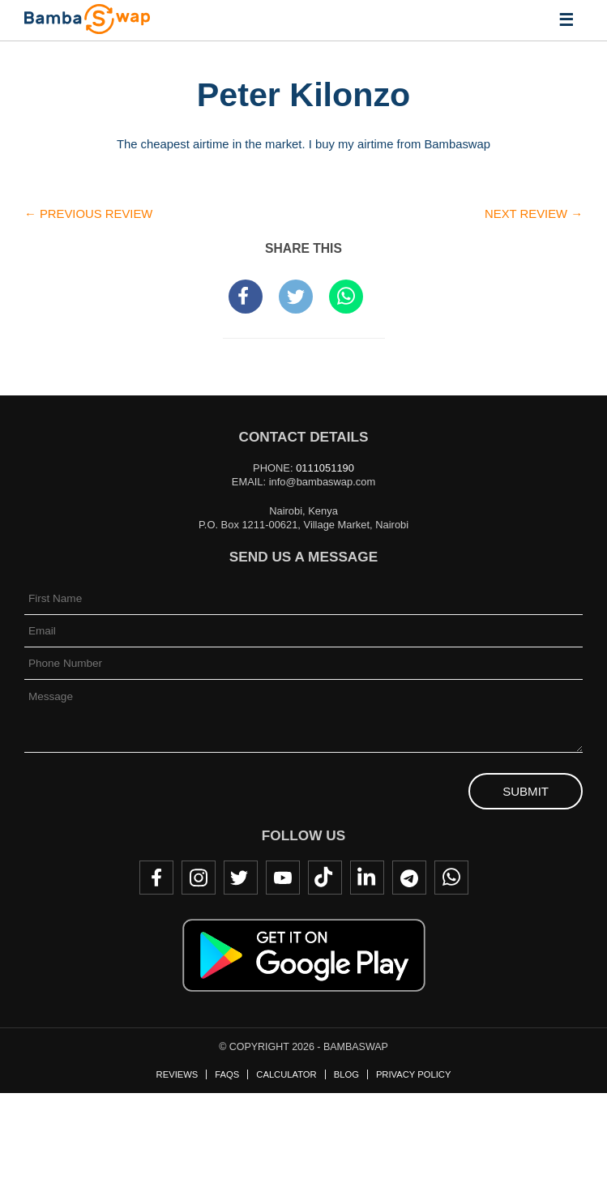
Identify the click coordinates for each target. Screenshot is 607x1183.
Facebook (156, 878)
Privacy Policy (413, 1074)
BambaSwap (87, 19)
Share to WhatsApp (346, 297)
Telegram (409, 878)
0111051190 (325, 468)
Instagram (199, 878)
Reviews (177, 1074)
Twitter (241, 878)
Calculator (286, 1074)
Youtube (283, 878)
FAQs (227, 1074)
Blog (346, 1074)
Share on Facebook (246, 297)
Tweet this (296, 297)
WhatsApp (451, 878)
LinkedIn (367, 878)
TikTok (325, 878)
